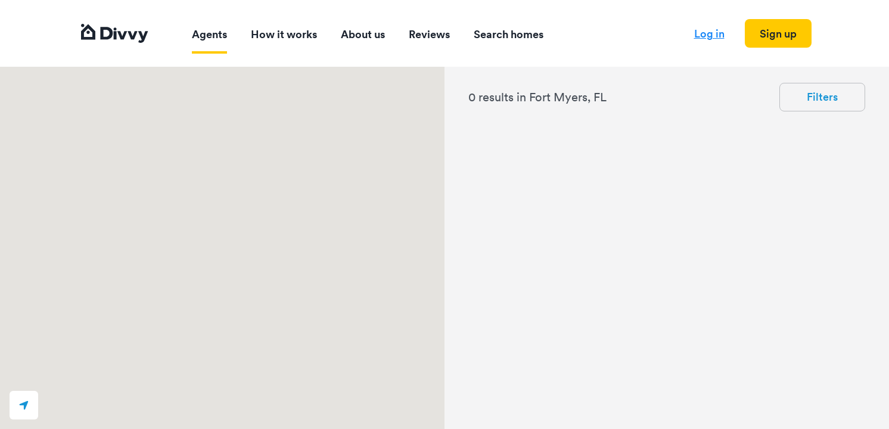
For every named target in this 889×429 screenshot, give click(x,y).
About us (363, 34)
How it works (284, 34)
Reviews (429, 34)
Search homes (508, 34)
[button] (24, 405)
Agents (209, 34)
